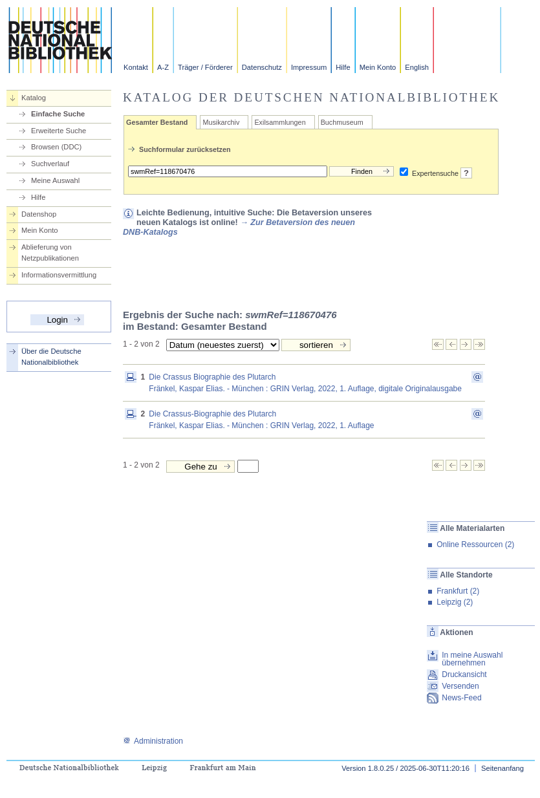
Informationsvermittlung (58, 275)
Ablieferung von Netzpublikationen (50, 252)
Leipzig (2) (455, 602)
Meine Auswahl (55, 180)
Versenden (460, 686)
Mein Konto (378, 67)
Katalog (33, 98)
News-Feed (461, 697)
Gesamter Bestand (157, 122)
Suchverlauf (50, 163)
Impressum (309, 67)
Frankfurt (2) (458, 591)
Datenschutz (262, 67)
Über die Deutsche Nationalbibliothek (51, 356)
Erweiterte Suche (58, 131)
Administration (153, 741)
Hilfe (343, 67)
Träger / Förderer (205, 67)
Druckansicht (464, 674)
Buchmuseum (342, 122)
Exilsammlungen (279, 122)
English (417, 67)
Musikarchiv (220, 122)
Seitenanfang (502, 768)
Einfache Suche (58, 114)
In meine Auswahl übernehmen (472, 659)
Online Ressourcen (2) (475, 544)
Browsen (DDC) (56, 147)
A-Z (163, 67)
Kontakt (136, 67)
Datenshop (38, 214)
